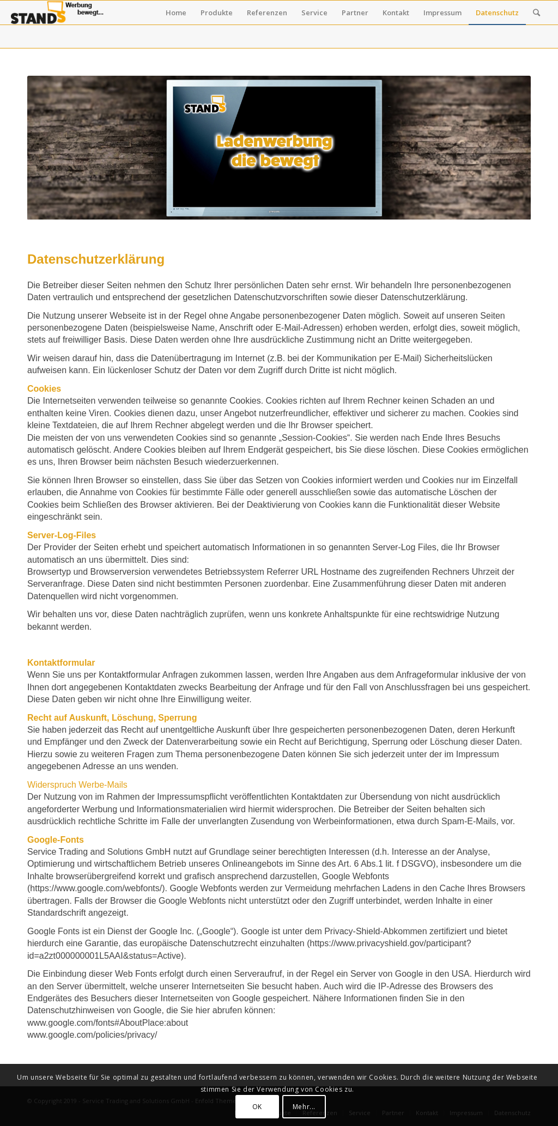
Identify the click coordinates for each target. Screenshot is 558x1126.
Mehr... (304, 1106)
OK (257, 1106)
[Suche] (536, 13)
